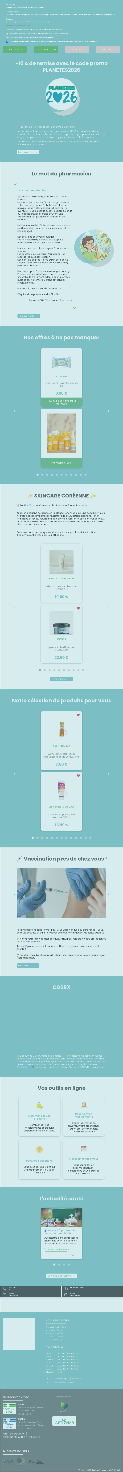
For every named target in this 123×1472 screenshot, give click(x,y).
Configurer (107, 52)
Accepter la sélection (46, 52)
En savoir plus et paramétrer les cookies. (20, 28)
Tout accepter (15, 52)
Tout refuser (77, 52)
